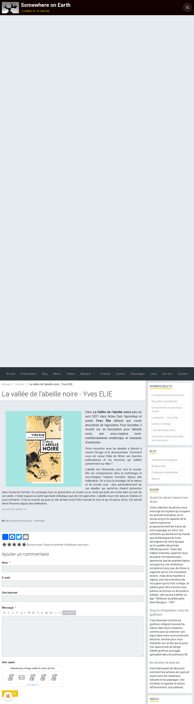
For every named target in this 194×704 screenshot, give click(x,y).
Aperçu (69, 612)
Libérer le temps (161, 423)
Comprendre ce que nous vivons (167, 409)
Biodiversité (159, 466)
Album (57, 373)
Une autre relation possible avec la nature (167, 438)
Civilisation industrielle (165, 472)
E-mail (6, 577)
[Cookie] (8, 696)
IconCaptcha (32, 685)
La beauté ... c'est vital (165, 417)
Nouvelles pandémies (164, 401)
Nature (156, 478)
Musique (86, 373)
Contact (183, 373)
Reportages (138, 373)
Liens (153, 373)
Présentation (28, 373)
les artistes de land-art (165, 662)
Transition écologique (164, 459)
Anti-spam (8, 662)
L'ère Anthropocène (163, 430)
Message (8, 607)
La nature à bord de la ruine (168, 395)
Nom (5, 562)
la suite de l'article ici (14, 509)
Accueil (10, 373)
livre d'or (167, 373)
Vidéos (71, 373)
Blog (44, 373)
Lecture (120, 373)
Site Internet (9, 592)
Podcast (105, 373)
